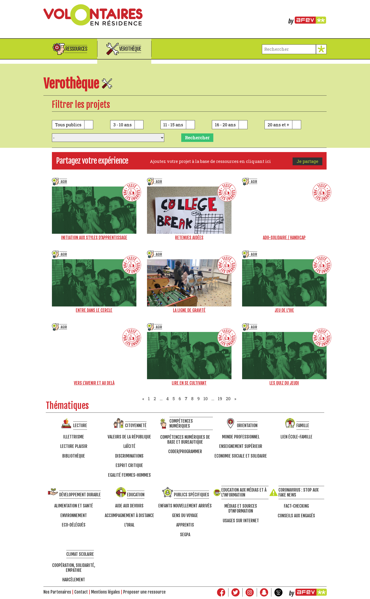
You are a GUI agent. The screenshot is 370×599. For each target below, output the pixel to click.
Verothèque (130, 49)
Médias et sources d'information (240, 508)
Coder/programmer (185, 451)
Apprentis (185, 525)
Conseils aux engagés (296, 515)
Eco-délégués (73, 525)
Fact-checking (296, 506)
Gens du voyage (185, 515)
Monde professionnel (241, 436)
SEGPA (185, 534)
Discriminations (129, 456)
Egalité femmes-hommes (129, 475)
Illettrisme (73, 436)
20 (228, 398)
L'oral (129, 525)
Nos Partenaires (57, 592)
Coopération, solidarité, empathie (73, 568)
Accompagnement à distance (129, 515)
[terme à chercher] (289, 49)
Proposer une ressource (144, 592)
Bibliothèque (73, 456)
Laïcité (129, 446)
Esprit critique (129, 465)
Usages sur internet (241, 520)
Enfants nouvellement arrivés (185, 505)
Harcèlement (73, 579)
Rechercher (197, 137)
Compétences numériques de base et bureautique (185, 439)
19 (220, 398)
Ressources (76, 49)
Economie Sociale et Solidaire (240, 456)
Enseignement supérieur (240, 446)
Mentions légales (105, 592)
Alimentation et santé (73, 505)
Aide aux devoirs (129, 505)
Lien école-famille (296, 436)
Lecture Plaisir (73, 446)
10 (205, 398)
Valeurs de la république (129, 436)
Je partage (307, 161)
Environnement (73, 515)
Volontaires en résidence (185, 14)
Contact (81, 592)
